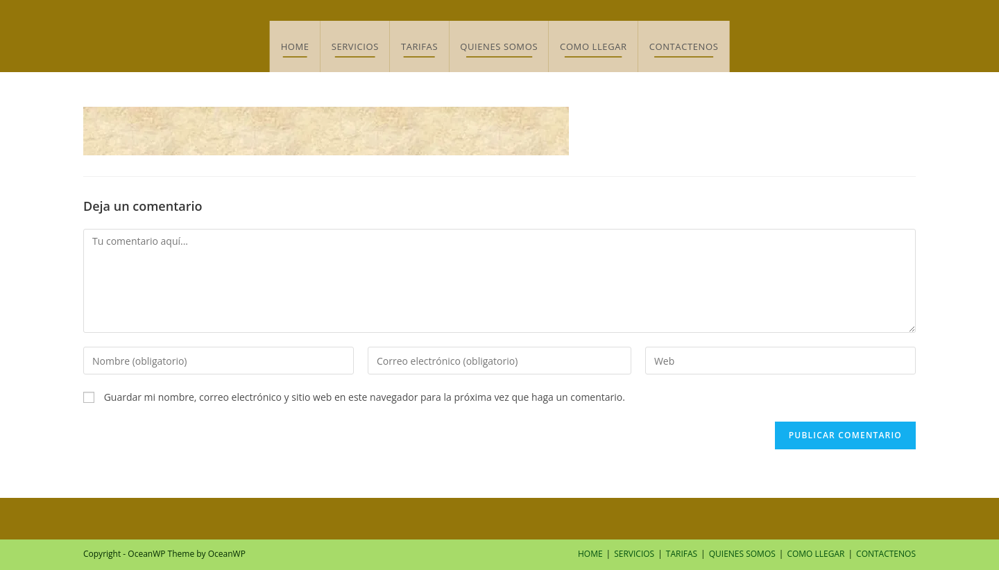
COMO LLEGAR (815, 554)
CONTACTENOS (886, 554)
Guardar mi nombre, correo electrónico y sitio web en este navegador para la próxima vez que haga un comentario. (364, 397)
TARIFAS (681, 554)
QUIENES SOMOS (742, 554)
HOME (590, 554)
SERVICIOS (634, 554)
